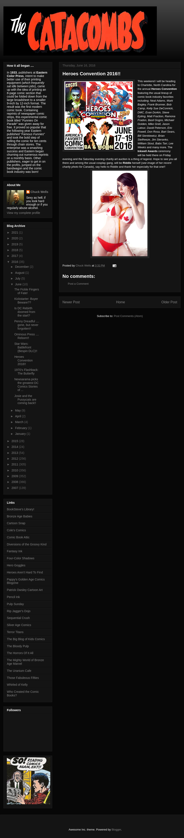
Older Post (169, 302)
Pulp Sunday (15, 604)
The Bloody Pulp (18, 646)
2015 (15, 441)
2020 (15, 238)
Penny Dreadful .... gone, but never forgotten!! (26, 325)
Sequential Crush (18, 618)
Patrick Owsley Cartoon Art (25, 590)
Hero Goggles (16, 565)
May (18, 410)
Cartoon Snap (16, 523)
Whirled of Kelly (17, 684)
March (19, 422)
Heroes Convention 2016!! (23, 360)
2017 (15, 256)
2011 (15, 464)
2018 (15, 250)
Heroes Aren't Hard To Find (25, 572)
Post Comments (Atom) (128, 316)
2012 (15, 458)
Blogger (116, 829)
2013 (15, 453)
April (18, 416)
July (18, 278)
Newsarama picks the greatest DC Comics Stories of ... (26, 385)
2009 (15, 476)
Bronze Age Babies (19, 516)
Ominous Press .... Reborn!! (26, 336)
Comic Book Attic (18, 537)
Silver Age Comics (19, 625)
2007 (15, 488)
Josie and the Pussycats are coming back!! (25, 399)
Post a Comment (78, 283)
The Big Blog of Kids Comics (26, 639)
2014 (15, 447)
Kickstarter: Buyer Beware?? (26, 300)
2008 (15, 482)
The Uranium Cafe (19, 670)
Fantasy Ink (14, 551)
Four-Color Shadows (20, 558)
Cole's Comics (16, 530)
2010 (15, 470)
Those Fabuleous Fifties (23, 678)
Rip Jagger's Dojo (18, 611)
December (22, 266)
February (21, 428)
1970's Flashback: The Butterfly (26, 371)
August (20, 272)
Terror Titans (15, 632)
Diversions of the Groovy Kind (26, 544)
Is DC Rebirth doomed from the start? (24, 311)
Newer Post (71, 302)
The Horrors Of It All (20, 653)
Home (120, 302)
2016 (15, 262)
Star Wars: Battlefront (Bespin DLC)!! (25, 347)
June (18, 284)
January (21, 433)
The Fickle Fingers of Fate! (26, 291)
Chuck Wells (39, 192)
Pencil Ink (13, 597)
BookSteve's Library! (20, 509)
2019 (15, 244)
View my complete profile (23, 213)
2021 (15, 232)
